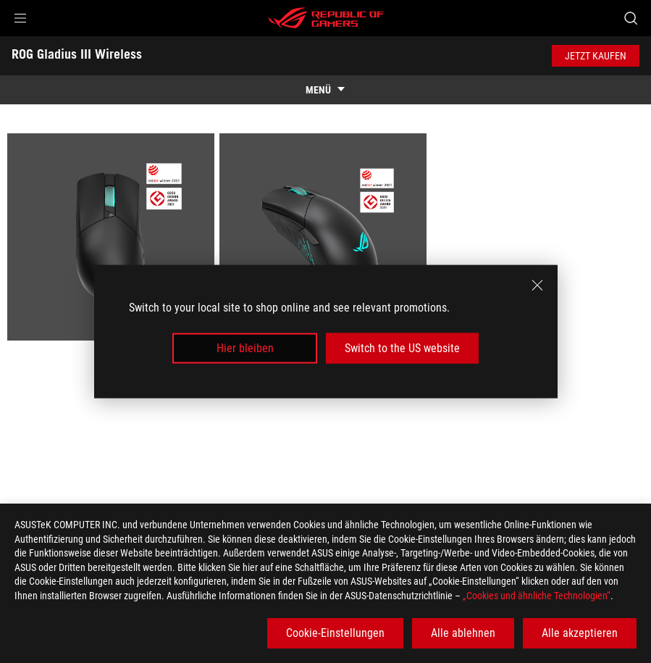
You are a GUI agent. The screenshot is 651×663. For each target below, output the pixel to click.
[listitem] (113, 239)
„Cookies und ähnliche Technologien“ (536, 595)
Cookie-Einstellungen (335, 633)
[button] (20, 18)
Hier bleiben (245, 348)
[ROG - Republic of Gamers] (326, 18)
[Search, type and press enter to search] (630, 18)
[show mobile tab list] (325, 89)
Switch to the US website (402, 348)
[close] (537, 284)
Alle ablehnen (463, 633)
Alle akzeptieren (580, 633)
